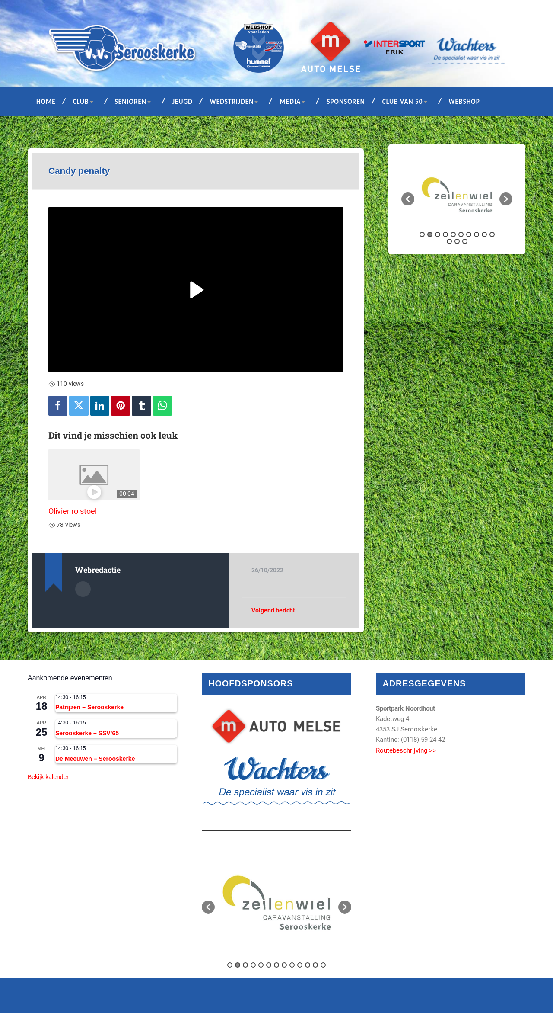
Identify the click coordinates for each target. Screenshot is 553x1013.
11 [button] (449, 241)
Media (290, 101)
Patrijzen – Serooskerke (89, 707)
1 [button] (422, 234)
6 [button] (461, 234)
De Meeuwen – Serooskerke (95, 758)
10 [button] (492, 234)
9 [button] (484, 234)
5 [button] (453, 234)
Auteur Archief (83, 589)
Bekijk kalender (48, 776)
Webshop (464, 101)
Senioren (130, 101)
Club (81, 101)
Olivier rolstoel (72, 511)
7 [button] (468, 234)
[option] (457, 195)
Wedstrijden (232, 101)
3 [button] (437, 234)
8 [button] (476, 234)
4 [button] (445, 234)
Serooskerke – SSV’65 (87, 733)
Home (46, 101)
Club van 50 (402, 101)
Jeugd (182, 101)
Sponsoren (346, 101)
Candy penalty (79, 171)
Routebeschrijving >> (406, 750)
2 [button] (429, 234)
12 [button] (457, 241)
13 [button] (464, 241)
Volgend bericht (273, 610)
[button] (407, 198)
